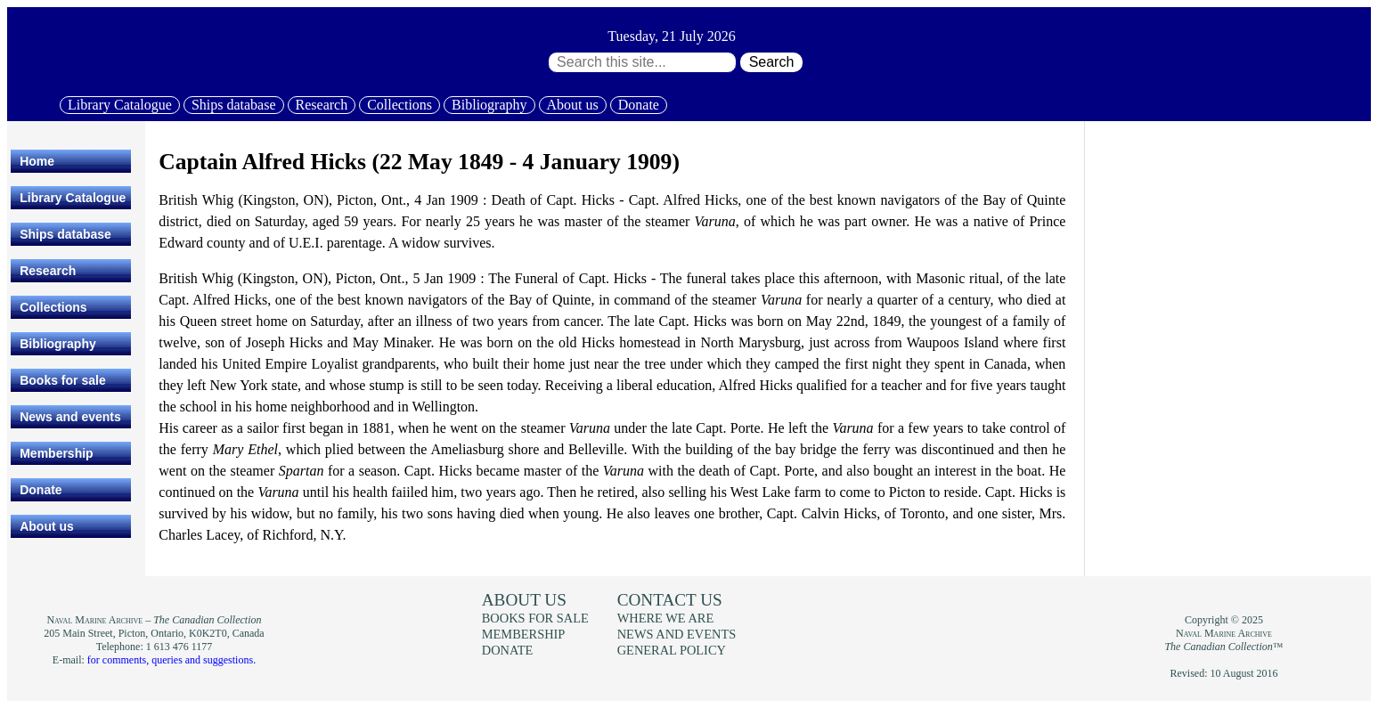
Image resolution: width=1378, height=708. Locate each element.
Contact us (669, 599)
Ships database (234, 104)
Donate (638, 104)
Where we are (665, 618)
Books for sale (62, 380)
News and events (70, 417)
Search (772, 61)
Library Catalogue (120, 104)
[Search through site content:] (642, 62)
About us (573, 104)
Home (37, 161)
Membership (56, 453)
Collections (399, 104)
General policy (671, 650)
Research (322, 104)
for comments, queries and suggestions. (171, 660)
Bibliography (489, 104)
